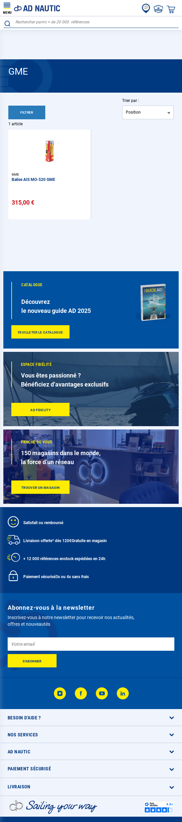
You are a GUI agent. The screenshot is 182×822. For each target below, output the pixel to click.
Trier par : (130, 100)
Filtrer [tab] (26, 112)
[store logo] (31, 8)
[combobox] (91, 22)
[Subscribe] (32, 660)
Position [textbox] (133, 112)
